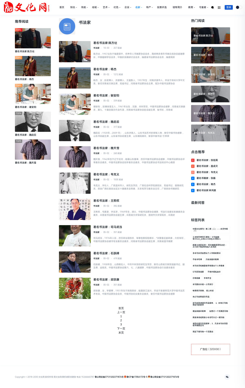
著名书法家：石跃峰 (106, 253)
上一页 (121, 312)
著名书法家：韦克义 (106, 174)
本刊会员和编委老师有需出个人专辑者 (208, 266)
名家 (138, 7)
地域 (95, 7)
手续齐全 (207, 278)
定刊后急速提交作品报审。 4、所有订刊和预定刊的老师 (210, 304)
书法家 (96, 48)
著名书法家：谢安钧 (106, 95)
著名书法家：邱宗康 (106, 279)
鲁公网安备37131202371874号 (109, 377)
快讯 (73, 7)
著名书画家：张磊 (206, 178)
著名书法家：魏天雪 (106, 148)
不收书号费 (197, 259)
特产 (149, 7)
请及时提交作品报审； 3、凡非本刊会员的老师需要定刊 (210, 325)
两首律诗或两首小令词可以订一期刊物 (208, 317)
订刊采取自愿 (198, 272)
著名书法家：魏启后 (106, 122)
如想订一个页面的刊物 (218, 311)
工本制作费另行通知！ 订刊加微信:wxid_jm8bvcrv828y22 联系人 (207, 238)
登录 (228, 7)
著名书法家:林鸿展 (206, 190)
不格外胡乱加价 (214, 272)
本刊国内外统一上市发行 (203, 284)
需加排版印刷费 (199, 311)
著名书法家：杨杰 (104, 69)
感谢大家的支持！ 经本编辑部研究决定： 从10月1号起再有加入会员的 (210, 246)
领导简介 (177, 7)
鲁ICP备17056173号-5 (136, 377)
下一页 (121, 328)
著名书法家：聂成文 (207, 166)
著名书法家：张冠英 (207, 160)
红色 (117, 7)
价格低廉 (196, 278)
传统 (84, 7)
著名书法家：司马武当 (107, 227)
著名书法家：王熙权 (106, 200)
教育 (191, 7)
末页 (121, 332)
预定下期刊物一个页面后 (203, 332)
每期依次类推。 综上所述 (203, 291)
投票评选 (162, 7)
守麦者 (203, 7)
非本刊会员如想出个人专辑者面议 (207, 253)
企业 (128, 7)
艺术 (106, 7)
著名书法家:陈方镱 (105, 43)
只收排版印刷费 (212, 259)
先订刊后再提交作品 (201, 297)
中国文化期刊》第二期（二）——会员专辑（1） (210, 230)
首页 (61, 7)
